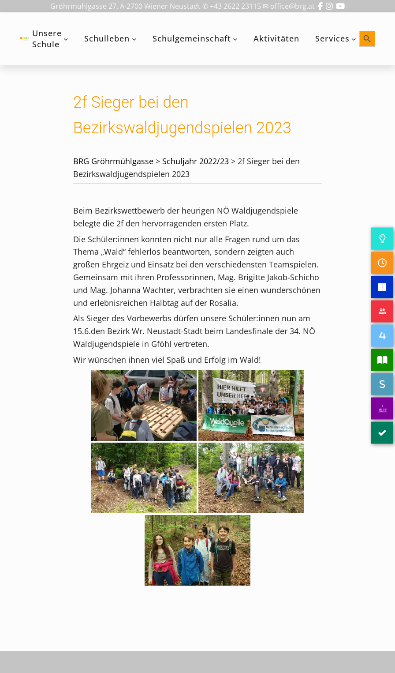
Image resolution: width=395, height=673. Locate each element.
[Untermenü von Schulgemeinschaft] (235, 39)
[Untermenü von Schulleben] (134, 39)
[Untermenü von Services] (353, 39)
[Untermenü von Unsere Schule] (65, 39)
